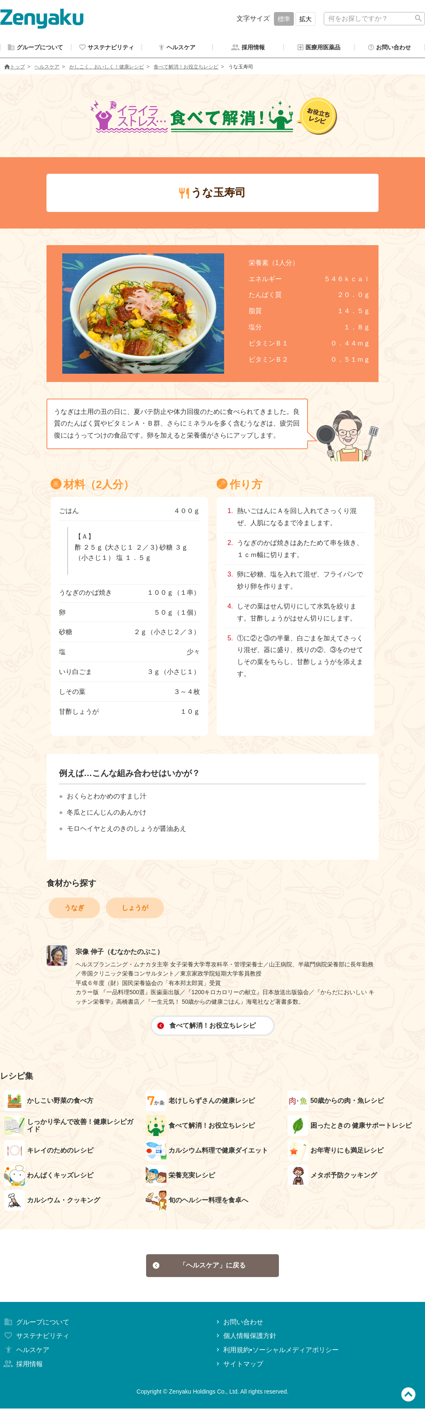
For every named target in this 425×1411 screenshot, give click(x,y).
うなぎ (74, 908)
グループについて (35, 1324)
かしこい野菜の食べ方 (48, 1101)
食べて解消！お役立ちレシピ (186, 68)
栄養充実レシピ (180, 1176)
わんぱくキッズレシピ (48, 1176)
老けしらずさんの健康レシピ (200, 1101)
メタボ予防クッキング (332, 1176)
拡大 (305, 18)
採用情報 (22, 1366)
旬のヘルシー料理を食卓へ (197, 1201)
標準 (284, 18)
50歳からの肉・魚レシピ (336, 1101)
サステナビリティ (35, 1338)
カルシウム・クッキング (52, 1201)
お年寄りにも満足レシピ (335, 1151)
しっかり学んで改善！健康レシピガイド (68, 1126)
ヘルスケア (46, 68)
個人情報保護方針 (245, 1338)
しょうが (135, 908)
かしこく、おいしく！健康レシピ (106, 68)
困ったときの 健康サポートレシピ (350, 1126)
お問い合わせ (239, 1324)
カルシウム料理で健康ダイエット (207, 1151)
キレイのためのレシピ (48, 1151)
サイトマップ (239, 1366)
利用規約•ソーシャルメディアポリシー (277, 1352)
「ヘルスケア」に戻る (199, 1266)
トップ (14, 68)
